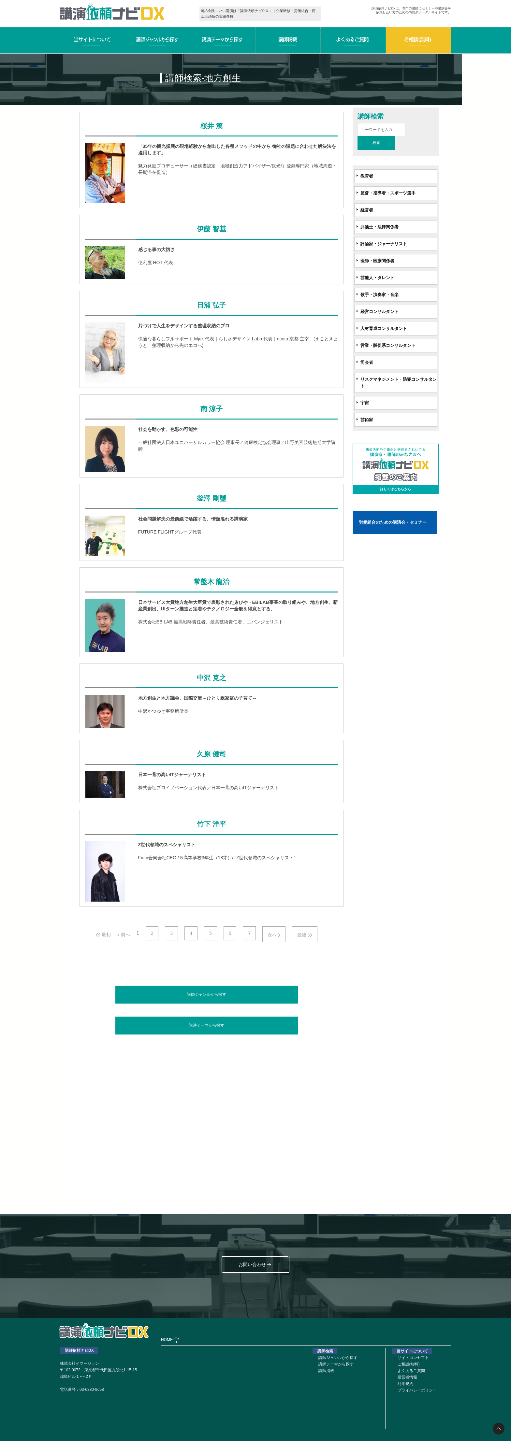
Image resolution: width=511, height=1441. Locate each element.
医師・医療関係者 (377, 260)
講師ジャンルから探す (206, 994)
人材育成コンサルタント (383, 328)
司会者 (366, 362)
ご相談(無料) (409, 1364)
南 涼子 (211, 409)
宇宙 (364, 402)
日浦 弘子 (211, 305)
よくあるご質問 (411, 1370)
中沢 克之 (211, 678)
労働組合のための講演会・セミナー (393, 522)
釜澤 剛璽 (211, 498)
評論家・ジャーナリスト (383, 243)
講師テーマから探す (336, 1364)
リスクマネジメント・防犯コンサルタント (398, 382)
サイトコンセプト (413, 1357)
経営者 (366, 209)
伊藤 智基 (211, 229)
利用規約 (405, 1383)
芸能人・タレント (377, 277)
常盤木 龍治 (211, 582)
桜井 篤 (211, 126)
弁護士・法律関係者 (379, 226)
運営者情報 (407, 1377)
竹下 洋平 (211, 824)
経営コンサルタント (379, 311)
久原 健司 (211, 754)
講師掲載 (326, 1370)
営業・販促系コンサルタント (388, 345)
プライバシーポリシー (417, 1390)
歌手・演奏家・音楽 (379, 294)
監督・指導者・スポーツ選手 (388, 193)
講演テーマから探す (206, 1025)
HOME (170, 1340)
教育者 (366, 176)
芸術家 (366, 419)
